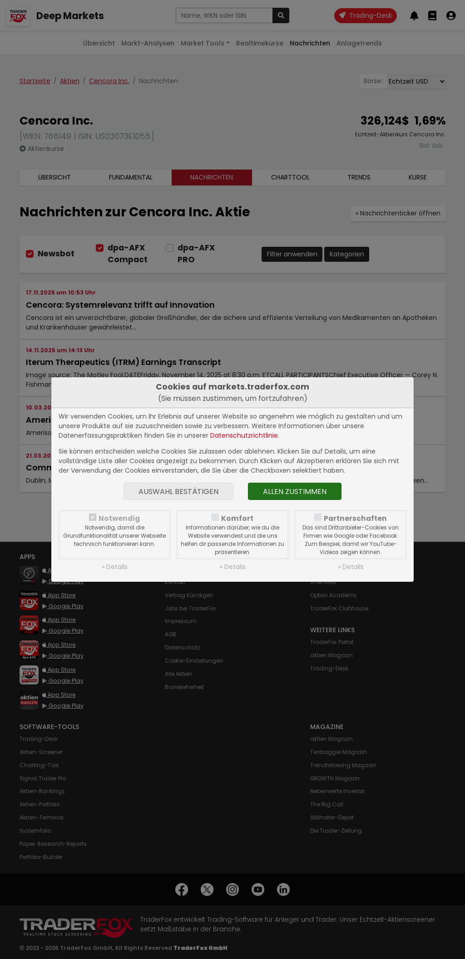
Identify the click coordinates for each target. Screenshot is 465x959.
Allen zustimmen (294, 491)
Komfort (237, 518)
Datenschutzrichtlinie (244, 435)
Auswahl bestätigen (178, 491)
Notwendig (119, 518)
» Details (115, 566)
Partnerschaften (355, 518)
